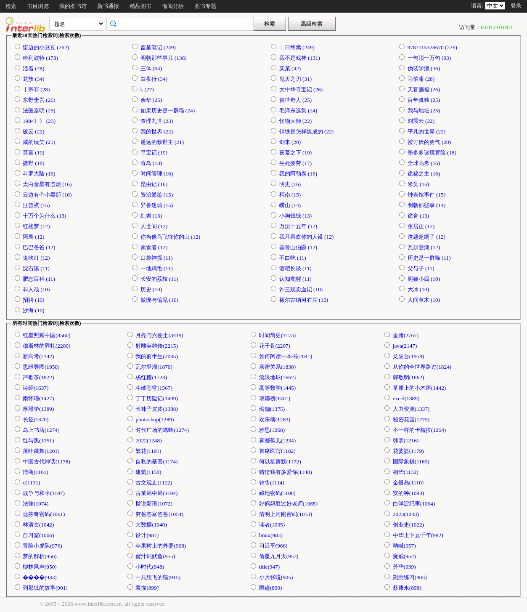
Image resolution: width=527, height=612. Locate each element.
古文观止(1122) (153, 482)
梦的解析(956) (40, 556)
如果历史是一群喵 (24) (167, 110)
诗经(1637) (36, 388)
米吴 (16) (418, 184)
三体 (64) (151, 68)
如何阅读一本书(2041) (285, 356)
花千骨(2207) (275, 346)
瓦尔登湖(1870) (153, 367)
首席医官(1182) (277, 451)
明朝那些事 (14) (427, 205)
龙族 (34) (34, 79)
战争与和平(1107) (44, 493)
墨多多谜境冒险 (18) (432, 152)
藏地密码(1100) (277, 493)
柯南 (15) (290, 195)
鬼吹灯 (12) (36, 258)
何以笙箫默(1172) (280, 461)
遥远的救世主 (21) (162, 142)
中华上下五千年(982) (418, 535)
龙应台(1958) (408, 356)
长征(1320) (36, 419)
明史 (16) (290, 184)
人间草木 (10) (424, 300)
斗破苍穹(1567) (153, 388)
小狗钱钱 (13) (295, 216)
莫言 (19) (34, 152)
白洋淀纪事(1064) (414, 503)
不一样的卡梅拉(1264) (419, 430)
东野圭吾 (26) (39, 100)
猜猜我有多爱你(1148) (285, 472)
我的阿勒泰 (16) (298, 173)
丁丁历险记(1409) (156, 398)
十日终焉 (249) (297, 47)
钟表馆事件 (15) (427, 195)
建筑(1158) (148, 472)
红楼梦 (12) (36, 226)
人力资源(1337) (411, 409)
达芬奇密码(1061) (44, 514)
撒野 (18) (34, 163)
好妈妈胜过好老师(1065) (288, 503)
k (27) (147, 89)
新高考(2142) (38, 356)
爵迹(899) (270, 588)
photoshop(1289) (154, 419)
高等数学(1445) (277, 388)
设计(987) (147, 535)
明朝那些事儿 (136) (163, 58)
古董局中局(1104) (156, 493)
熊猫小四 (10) (424, 279)
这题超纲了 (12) (427, 237)
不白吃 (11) (292, 258)
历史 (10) (151, 289)
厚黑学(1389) (38, 409)
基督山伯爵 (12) (298, 247)
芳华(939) (404, 567)
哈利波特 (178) (40, 58)
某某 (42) (290, 68)
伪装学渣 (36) (424, 68)
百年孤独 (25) (424, 100)
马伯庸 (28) (421, 79)
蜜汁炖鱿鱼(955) (155, 556)
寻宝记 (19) (154, 152)
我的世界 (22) (156, 131)
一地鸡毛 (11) (156, 268)
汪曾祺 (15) (36, 205)
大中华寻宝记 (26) (301, 89)
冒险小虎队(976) (42, 546)
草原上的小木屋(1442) (419, 388)
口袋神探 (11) (156, 258)
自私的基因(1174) (156, 461)
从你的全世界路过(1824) (422, 367)
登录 (516, 6)
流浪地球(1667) (277, 377)
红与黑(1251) (38, 440)
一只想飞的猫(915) (157, 577)
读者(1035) (272, 525)
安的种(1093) (408, 493)
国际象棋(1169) (411, 461)
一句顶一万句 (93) (429, 58)
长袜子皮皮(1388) (156, 409)
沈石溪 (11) (36, 268)
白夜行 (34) (154, 79)
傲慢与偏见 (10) (159, 300)
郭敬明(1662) (408, 377)
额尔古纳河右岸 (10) (303, 300)
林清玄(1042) (38, 525)
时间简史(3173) (277, 335)
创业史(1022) (408, 525)
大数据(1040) (151, 525)
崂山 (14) (290, 205)
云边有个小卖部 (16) (47, 195)
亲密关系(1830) (277, 367)
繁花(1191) (148, 451)
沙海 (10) (34, 310)
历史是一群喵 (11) (429, 258)
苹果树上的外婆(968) (160, 546)
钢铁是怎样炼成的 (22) (306, 131)
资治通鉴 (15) (156, 195)
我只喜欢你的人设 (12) (306, 237)
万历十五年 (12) (298, 226)
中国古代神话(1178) (46, 461)
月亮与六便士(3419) (159, 335)
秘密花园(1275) (411, 419)
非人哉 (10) (36, 289)
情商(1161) (35, 472)
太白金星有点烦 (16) (47, 184)
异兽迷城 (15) (156, 205)
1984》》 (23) (39, 121)
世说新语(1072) (153, 503)
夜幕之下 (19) (295, 152)
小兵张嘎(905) (276, 577)
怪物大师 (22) (295, 121)
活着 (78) (34, 68)
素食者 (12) (154, 247)
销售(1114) (272, 482)
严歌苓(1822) (38, 377)
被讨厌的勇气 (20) (429, 142)
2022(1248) (148, 440)
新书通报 (108, 6)
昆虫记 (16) (154, 184)
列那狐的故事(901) (45, 588)
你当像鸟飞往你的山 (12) (170, 237)
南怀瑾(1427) (38, 398)
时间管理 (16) (156, 173)
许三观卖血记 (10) (301, 289)
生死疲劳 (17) (295, 163)
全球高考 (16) (424, 163)
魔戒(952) (404, 556)
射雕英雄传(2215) (156, 346)
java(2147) (405, 346)
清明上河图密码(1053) (285, 514)
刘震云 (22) (421, 121)
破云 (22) (34, 131)
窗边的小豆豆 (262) (46, 47)
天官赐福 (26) (424, 89)
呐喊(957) (404, 546)
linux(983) (271, 535)
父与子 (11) (421, 268)
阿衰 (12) (34, 237)
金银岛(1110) (408, 482)
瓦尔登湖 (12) (424, 247)
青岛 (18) (151, 163)
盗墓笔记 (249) (158, 47)
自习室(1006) (38, 535)
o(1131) (31, 482)
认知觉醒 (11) (295, 279)
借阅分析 (173, 6)
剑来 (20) (290, 142)
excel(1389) (406, 398)
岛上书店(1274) (41, 430)
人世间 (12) (154, 226)
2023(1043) (406, 514)
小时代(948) (149, 567)
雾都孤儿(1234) (277, 440)
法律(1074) (36, 503)
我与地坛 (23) (424, 110)
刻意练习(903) (410, 577)
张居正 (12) (421, 226)
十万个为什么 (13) (44, 216)
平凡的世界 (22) (427, 131)
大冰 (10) (418, 289)
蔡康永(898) (407, 588)
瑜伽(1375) (272, 409)
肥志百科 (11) (39, 279)
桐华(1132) (405, 472)
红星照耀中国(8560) (47, 335)
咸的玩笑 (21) (39, 142)
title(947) (269, 567)
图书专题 (205, 6)
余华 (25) (151, 100)
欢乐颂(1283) (275, 419)
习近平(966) (273, 546)
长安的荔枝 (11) (159, 279)
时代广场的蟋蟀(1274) (162, 430)
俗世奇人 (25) (295, 100)
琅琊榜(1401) (275, 398)
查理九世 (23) (156, 121)
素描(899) (147, 588)
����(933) (40, 577)
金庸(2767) (406, 335)
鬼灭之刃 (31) (295, 79)
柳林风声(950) (40, 567)
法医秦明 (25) (39, 110)
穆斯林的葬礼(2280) (47, 346)
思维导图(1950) (41, 367)
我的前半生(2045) (156, 356)
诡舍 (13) (418, 216)
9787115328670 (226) (432, 47)
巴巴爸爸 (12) (39, 247)
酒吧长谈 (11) (295, 268)
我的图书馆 (73, 6)
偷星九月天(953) (279, 556)
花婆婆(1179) (408, 451)
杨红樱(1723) (151, 377)
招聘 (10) (34, 300)
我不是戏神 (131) (299, 58)
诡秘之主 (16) (424, 173)
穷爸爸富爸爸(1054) (159, 514)
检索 (10, 6)
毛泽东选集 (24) (298, 110)
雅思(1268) (272, 430)
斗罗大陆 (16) (39, 173)
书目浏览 (38, 6)
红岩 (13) (151, 216)
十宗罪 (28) (36, 89)
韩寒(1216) (406, 440)
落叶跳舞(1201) (41, 451)
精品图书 (140, 6)
